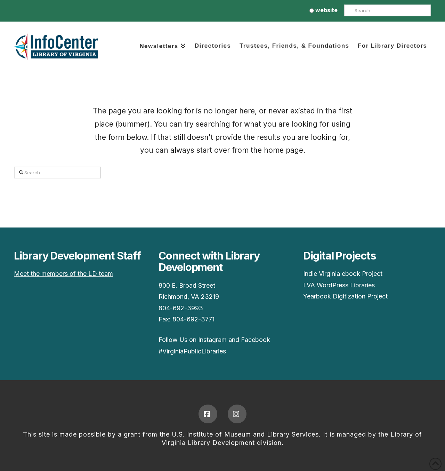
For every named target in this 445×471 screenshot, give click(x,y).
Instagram (212, 339)
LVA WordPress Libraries (339, 285)
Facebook (255, 339)
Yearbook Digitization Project (345, 296)
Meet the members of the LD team (63, 273)
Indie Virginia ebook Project (342, 273)
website (323, 10)
